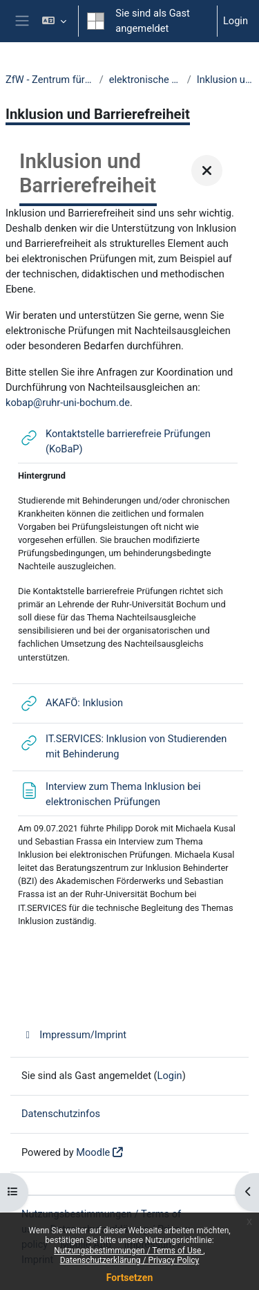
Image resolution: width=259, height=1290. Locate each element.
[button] (54, 21)
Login (235, 21)
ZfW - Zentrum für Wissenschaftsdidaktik (50, 79)
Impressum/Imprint (73, 1035)
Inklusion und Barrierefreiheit (225, 79)
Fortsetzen (129, 1277)
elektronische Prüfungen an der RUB (145, 79)
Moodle (93, 1152)
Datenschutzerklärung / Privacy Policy (130, 1260)
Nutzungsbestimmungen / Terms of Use (128, 1250)
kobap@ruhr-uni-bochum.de (68, 402)
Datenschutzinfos (60, 1113)
